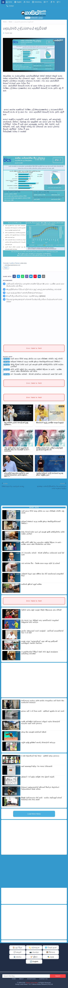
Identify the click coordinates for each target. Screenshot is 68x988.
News (10, 22)
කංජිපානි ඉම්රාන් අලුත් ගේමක (31, 584)
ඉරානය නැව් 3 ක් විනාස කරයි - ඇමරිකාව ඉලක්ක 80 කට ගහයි (42, 711)
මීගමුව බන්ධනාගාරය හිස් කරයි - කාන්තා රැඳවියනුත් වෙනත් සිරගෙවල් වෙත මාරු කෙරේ (41, 799)
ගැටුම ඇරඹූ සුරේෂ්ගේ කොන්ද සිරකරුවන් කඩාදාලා (24, 293)
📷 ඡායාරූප (34, 952)
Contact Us (43, 979)
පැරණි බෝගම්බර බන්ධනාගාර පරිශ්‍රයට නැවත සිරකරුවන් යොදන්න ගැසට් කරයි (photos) (40, 723)
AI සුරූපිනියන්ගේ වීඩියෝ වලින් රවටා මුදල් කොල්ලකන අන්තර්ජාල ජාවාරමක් (33, 289)
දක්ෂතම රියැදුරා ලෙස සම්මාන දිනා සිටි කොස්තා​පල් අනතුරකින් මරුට (42, 575)
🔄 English (34, 961)
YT (46, 2)
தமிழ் (40, 18)
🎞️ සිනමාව (50, 952)
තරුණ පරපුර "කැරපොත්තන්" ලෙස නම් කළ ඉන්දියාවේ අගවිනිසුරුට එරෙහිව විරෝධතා (39, 642)
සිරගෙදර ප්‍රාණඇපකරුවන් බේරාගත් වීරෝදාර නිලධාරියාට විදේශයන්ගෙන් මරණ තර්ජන (34, 300)
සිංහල (28, 18)
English (17, 2)
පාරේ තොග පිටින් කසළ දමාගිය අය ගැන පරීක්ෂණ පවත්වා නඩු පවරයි (37, 359)
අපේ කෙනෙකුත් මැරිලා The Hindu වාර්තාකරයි (36, 766)
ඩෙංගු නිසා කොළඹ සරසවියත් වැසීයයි (33, 732)
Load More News (34, 814)
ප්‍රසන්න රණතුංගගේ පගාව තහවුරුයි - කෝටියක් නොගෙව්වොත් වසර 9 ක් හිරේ (42, 632)
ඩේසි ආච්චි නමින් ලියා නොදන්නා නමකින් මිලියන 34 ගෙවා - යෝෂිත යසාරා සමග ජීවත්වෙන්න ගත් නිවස (35, 285)
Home (9, 2)
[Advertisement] (34, 98)
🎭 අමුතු (50, 957)
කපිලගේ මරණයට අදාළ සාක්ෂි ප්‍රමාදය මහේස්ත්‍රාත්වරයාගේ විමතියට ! (36, 362)
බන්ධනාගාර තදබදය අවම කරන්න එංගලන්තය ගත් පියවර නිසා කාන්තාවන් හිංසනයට (42, 702)
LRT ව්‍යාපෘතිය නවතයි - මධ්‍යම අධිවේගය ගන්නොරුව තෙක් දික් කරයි (36, 374)
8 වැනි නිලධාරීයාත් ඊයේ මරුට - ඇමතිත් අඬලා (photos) (25, 296)
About (27, 2)
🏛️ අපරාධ (17, 957)
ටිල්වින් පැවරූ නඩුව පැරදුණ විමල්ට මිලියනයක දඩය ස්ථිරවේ (41, 610)
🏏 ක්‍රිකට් (34, 957)
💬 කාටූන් (17, 952)
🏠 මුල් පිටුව (17, 947)
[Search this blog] (26, 976)
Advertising (36, 2)
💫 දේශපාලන (34, 947)
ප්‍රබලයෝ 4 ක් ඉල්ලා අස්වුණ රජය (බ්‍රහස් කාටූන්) (37, 777)
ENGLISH (34, 18)
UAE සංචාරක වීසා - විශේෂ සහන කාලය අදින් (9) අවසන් (40, 563)
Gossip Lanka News (32, 982)
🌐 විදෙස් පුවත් (50, 947)
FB (52, 2)
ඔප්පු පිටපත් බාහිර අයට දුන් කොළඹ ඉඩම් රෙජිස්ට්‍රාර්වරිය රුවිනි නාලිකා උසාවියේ (37, 366)
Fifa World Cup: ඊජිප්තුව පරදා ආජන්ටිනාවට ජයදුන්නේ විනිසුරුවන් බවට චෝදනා (40, 621)
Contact (10, 6)
